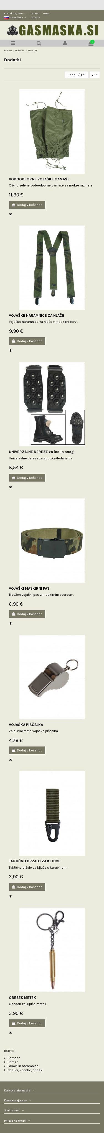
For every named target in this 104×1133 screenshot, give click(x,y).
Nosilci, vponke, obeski (25, 1070)
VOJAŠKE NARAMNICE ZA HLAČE (36, 315)
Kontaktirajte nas (14, 13)
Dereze (12, 1062)
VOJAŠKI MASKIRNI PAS (29, 588)
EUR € (35, 17)
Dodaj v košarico (27, 205)
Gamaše (13, 1058)
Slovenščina (15, 17)
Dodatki (9, 1050)
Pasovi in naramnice (23, 1066)
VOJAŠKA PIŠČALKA (26, 725)
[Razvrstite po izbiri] (76, 74)
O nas (46, 13)
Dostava (34, 13)
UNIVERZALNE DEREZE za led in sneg (41, 452)
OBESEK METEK (22, 998)
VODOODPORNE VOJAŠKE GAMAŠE (39, 179)
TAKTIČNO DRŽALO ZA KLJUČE (34, 861)
